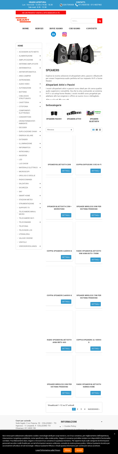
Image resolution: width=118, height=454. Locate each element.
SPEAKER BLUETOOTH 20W (59, 165)
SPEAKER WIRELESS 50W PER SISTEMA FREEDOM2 (88, 207)
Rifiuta (67, 450)
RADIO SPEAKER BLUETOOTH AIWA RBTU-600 (59, 341)
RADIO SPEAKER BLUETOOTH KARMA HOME (88, 385)
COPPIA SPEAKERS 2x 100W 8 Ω (88, 341)
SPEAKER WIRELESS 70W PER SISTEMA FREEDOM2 (88, 296)
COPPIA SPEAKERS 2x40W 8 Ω (59, 251)
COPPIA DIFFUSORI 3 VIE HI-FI (88, 165)
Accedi (79, 450)
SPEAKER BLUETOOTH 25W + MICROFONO (59, 207)
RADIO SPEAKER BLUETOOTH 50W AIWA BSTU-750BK (88, 252)
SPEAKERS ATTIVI (74, 119)
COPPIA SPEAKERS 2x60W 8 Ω (59, 295)
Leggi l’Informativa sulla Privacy (48, 450)
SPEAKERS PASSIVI (54, 119)
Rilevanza (50, 130)
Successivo (94, 409)
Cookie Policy (70, 426)
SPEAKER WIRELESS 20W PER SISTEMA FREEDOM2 (59, 385)
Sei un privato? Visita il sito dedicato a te (41, 13)
